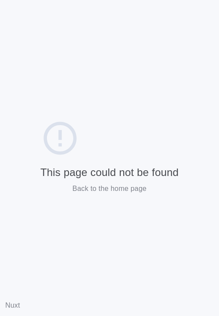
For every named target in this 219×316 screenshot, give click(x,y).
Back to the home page (109, 188)
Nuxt (12, 305)
